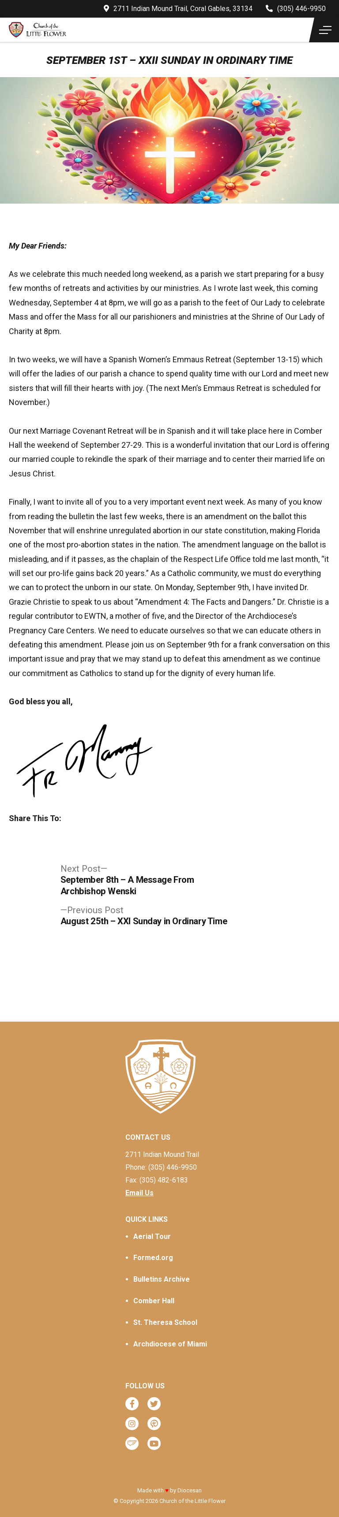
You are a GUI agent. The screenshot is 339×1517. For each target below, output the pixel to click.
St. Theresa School (165, 1322)
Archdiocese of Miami (170, 1344)
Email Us (139, 1193)
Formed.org (153, 1257)
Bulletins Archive (161, 1279)
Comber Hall (153, 1301)
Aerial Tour (152, 1236)
